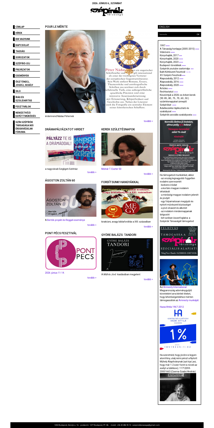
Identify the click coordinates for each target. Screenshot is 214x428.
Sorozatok (23, 57)
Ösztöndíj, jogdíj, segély (24, 83)
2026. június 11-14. (55, 272)
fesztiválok (23, 106)
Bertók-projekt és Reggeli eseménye (66, 220)
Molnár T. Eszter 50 (111, 169)
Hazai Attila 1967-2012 (172, 307)
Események (22, 75)
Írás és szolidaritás (24, 99)
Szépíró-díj (23, 63)
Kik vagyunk (23, 39)
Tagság (20, 51)
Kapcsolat (22, 45)
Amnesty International (175, 287)
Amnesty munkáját (188, 300)
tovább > (148, 121)
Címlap (20, 27)
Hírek (19, 33)
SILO (18, 91)
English (165, 27)
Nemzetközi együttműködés (26, 114)
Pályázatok (23, 69)
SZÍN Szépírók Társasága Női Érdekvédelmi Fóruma (25, 127)
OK (198, 34)
